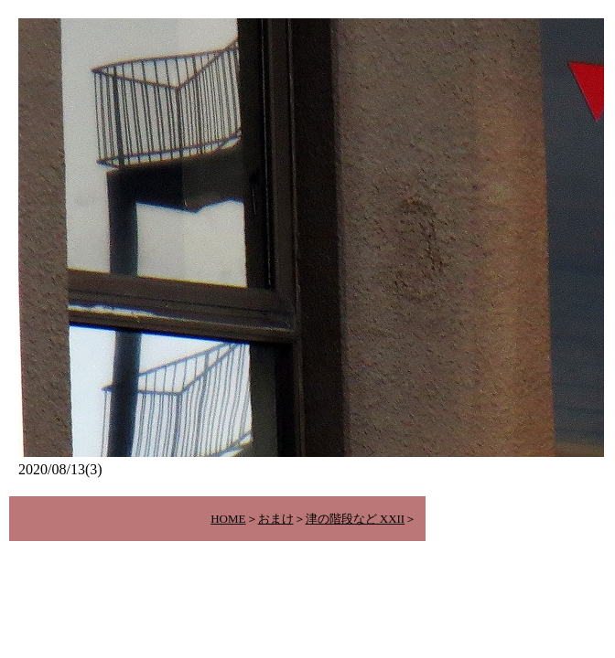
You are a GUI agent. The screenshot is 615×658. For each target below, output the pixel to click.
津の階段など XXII (355, 518)
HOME (227, 518)
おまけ (276, 518)
